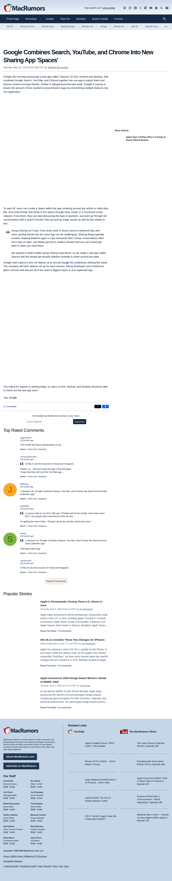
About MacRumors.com (20, 755)
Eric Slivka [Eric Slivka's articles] (35, 780)
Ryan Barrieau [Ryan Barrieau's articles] (37, 825)
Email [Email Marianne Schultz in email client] (33, 820)
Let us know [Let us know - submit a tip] (108, 8)
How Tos (65, 18)
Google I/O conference (74, 262)
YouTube (79, 730)
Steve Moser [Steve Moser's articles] (8, 837)
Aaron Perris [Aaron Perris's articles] (36, 837)
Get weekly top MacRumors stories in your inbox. (56, 416)
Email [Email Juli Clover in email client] (5, 797)
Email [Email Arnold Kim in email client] (5, 785)
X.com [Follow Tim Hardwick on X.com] (39, 808)
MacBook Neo (68, 26)
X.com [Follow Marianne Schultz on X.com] (39, 820)
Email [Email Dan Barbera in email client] (5, 831)
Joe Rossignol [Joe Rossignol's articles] (37, 791)
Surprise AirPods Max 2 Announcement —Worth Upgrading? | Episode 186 (149, 798)
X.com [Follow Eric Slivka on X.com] (39, 785)
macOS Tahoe (152, 26)
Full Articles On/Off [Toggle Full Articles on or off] (28, 866)
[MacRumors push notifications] (156, 8)
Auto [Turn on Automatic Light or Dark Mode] (55, 866)
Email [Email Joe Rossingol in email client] (33, 797)
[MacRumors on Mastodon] (145, 8)
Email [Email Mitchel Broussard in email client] (5, 808)
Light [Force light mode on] (61, 866)
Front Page (13, 18)
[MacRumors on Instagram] (130, 8)
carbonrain (25, 560)
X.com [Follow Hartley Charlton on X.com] (12, 820)
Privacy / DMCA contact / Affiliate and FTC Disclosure (25, 856)
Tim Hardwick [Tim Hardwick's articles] (37, 803)
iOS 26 (134, 26)
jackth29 (24, 506)
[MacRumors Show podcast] (124, 8)
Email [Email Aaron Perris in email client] (33, 842)
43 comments (64, 669)
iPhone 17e (87, 26)
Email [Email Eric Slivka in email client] (33, 785)
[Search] (165, 19)
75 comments (64, 631)
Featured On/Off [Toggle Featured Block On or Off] (11, 866)
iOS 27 (10, 26)
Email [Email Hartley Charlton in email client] (5, 820)
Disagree (42, 449)
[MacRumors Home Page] (24, 8)
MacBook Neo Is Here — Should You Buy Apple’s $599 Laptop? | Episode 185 (152, 817)
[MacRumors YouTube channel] (151, 8)
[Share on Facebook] (105, 406)
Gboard (56, 84)
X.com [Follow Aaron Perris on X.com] (39, 842)
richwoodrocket (28, 456)
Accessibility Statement (12, 861)
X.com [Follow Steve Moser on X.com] (12, 842)
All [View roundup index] (166, 26)
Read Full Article (48, 631)
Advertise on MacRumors (21, 765)
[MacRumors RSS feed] (161, 8)
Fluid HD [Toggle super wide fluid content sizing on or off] (47, 866)
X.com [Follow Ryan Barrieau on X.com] (39, 831)
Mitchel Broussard (58, 67)
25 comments (64, 707)
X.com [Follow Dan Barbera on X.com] (12, 831)
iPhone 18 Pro (27, 26)
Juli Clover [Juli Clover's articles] (8, 791)
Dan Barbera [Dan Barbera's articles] (8, 825)
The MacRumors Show (142, 730)
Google (13, 397)
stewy (23, 533)
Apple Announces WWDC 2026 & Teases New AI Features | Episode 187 (152, 780)
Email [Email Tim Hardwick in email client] (33, 808)
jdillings (24, 484)
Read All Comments (56, 581)
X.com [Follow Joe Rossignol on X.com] (39, 797)
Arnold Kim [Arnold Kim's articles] (8, 780)
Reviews (81, 18)
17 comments (9, 406)
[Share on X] (97, 406)
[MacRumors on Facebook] (135, 8)
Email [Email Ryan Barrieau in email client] (33, 831)
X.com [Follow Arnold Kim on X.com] (12, 785)
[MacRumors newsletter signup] (167, 8)
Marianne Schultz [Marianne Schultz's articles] (38, 814)
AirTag (103, 26)
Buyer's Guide (100, 18)
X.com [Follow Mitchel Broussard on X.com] (12, 808)
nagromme (25, 437)
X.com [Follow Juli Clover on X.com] (12, 797)
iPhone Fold (47, 26)
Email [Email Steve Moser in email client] (5, 842)
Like (35, 449)
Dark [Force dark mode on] (66, 866)
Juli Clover (85, 685)
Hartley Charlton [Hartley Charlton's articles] (10, 814)
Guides (50, 18)
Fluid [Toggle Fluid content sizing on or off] (40, 866)
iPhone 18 (119, 26)
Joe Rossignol (86, 609)
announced (33, 76)
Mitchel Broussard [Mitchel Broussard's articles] (11, 803)
